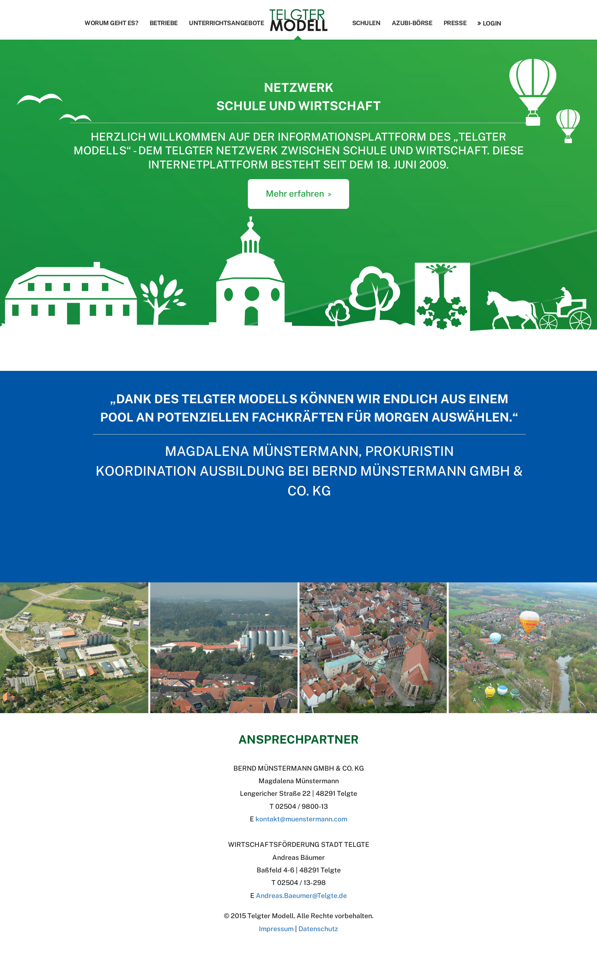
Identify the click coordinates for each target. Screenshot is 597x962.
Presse (455, 23)
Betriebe (164, 23)
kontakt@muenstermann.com (301, 819)
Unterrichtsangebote (226, 23)
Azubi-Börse (412, 23)
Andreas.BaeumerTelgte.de (301, 895)
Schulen (366, 23)
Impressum (276, 929)
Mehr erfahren (295, 193)
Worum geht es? (111, 23)
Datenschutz (318, 929)
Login (492, 23)
